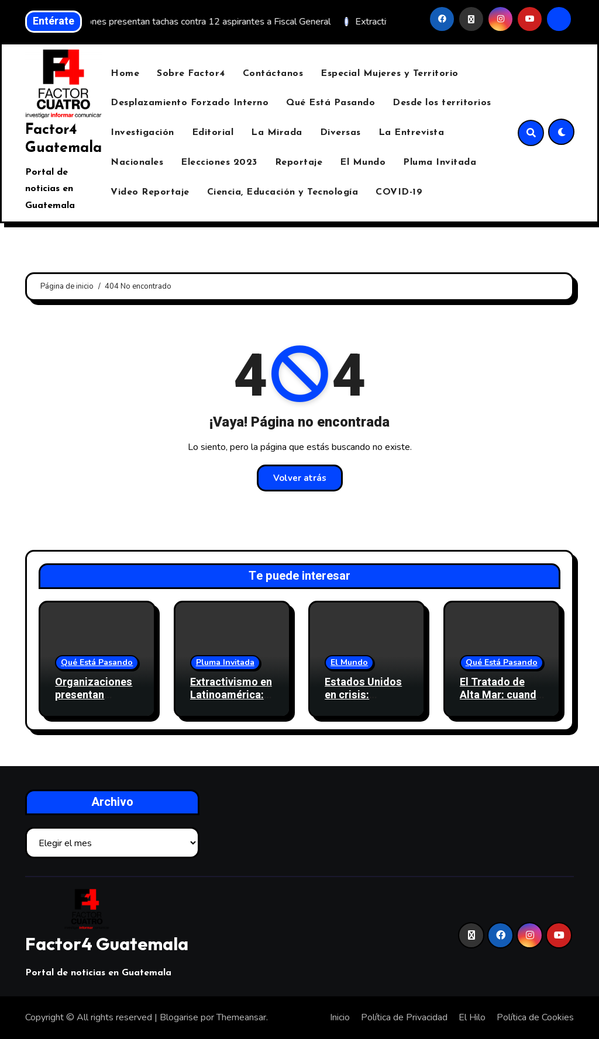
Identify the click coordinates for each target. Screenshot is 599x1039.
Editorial (213, 132)
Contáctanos (273, 73)
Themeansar (241, 1017)
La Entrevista (411, 132)
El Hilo (472, 1017)
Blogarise (179, 1017)
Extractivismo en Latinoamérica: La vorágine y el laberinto (231, 701)
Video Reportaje (150, 192)
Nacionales (137, 162)
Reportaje (299, 162)
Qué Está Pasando (330, 103)
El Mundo (362, 162)
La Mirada (276, 132)
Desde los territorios (442, 103)
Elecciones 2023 (219, 162)
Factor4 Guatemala (106, 944)
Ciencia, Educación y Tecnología (283, 192)
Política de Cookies (535, 1017)
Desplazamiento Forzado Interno (189, 103)
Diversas (340, 132)
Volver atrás (299, 478)
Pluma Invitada (439, 162)
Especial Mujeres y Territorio (390, 73)
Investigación (142, 132)
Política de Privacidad (404, 1017)
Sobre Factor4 (191, 73)
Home (125, 73)
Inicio (340, 1017)
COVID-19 (399, 192)
